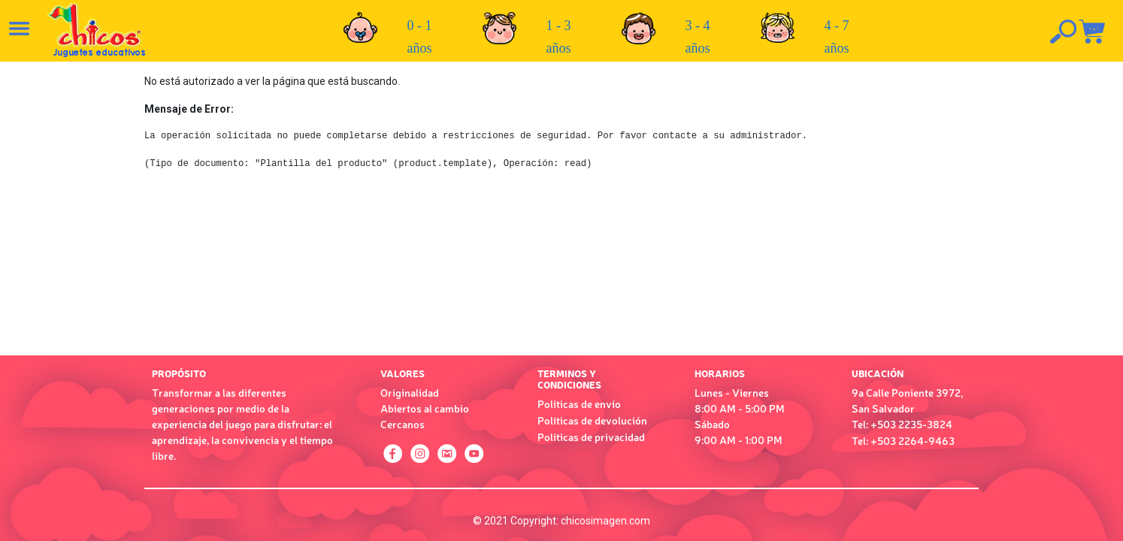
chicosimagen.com (605, 521)
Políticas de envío (579, 403)
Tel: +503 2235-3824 (902, 424)
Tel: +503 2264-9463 (903, 440)
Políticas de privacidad (591, 436)
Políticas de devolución (592, 420)
